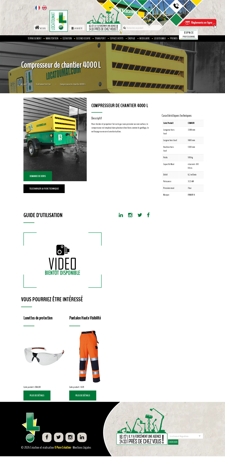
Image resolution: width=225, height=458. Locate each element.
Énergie (131, 38)
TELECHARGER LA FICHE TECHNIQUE (44, 188)
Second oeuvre (83, 38)
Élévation (67, 38)
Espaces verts (117, 38)
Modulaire (145, 38)
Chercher (173, 442)
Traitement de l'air (43, 84)
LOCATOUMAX (160, 38)
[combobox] (185, 436)
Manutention (52, 38)
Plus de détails (37, 395)
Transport (100, 38)
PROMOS (174, 38)
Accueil (40, 28)
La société (77, 28)
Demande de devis (38, 176)
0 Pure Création (63, 447)
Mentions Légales (82, 447)
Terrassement (34, 38)
